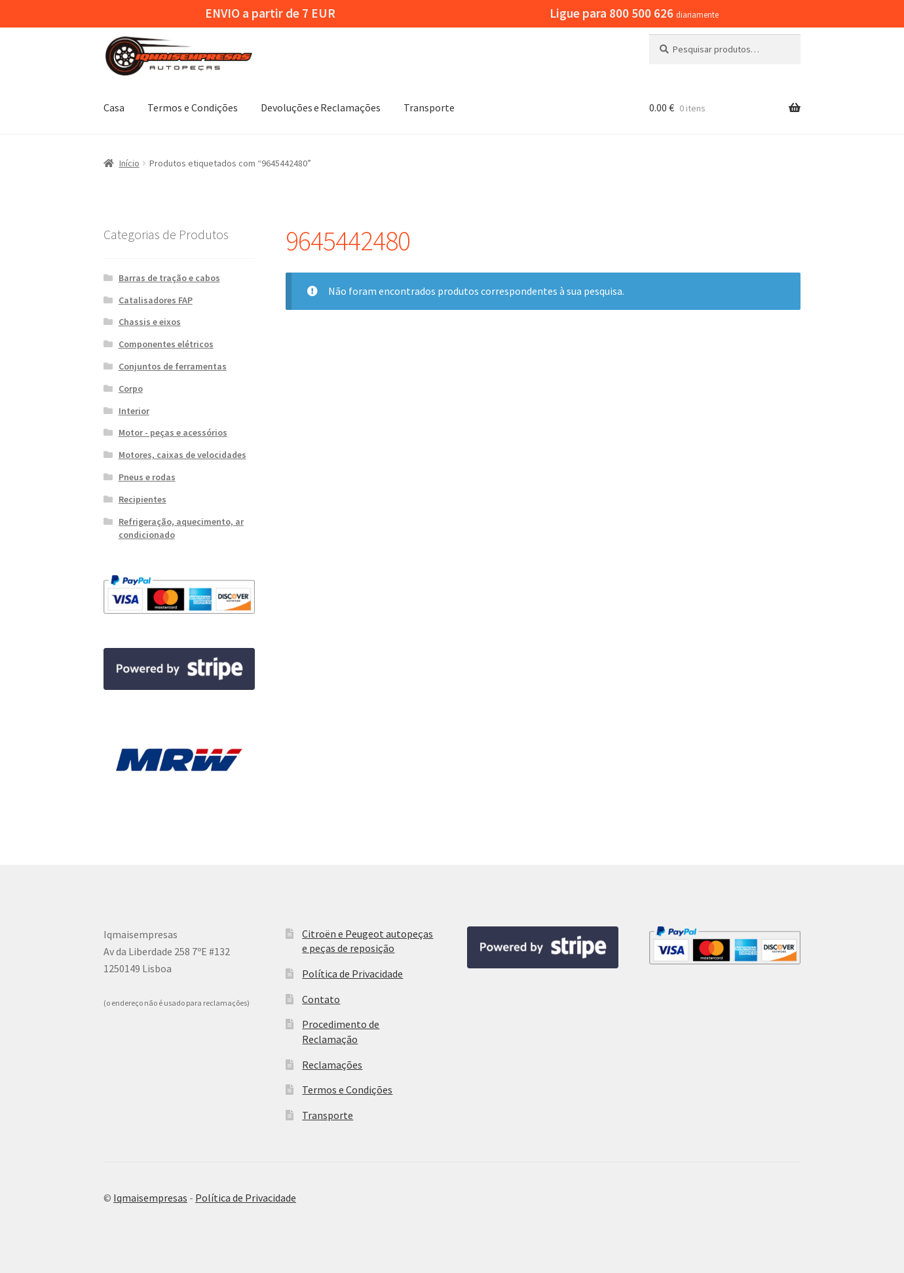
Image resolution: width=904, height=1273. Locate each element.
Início (129, 163)
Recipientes (142, 499)
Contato (321, 999)
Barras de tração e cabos (169, 278)
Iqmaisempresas (150, 1197)
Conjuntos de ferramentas (173, 366)
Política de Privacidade (352, 973)
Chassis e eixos (150, 322)
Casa (114, 107)
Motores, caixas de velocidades (182, 455)
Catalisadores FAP (156, 300)
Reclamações (332, 1064)
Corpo (131, 388)
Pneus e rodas (147, 477)
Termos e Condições (192, 107)
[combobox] (724, 49)
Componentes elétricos (166, 344)
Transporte (429, 107)
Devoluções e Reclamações (321, 107)
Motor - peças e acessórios (173, 432)
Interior (134, 411)
